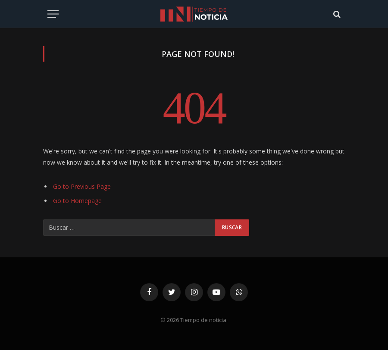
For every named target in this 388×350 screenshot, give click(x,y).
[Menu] (53, 14)
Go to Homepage (77, 201)
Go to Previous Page (82, 186)
